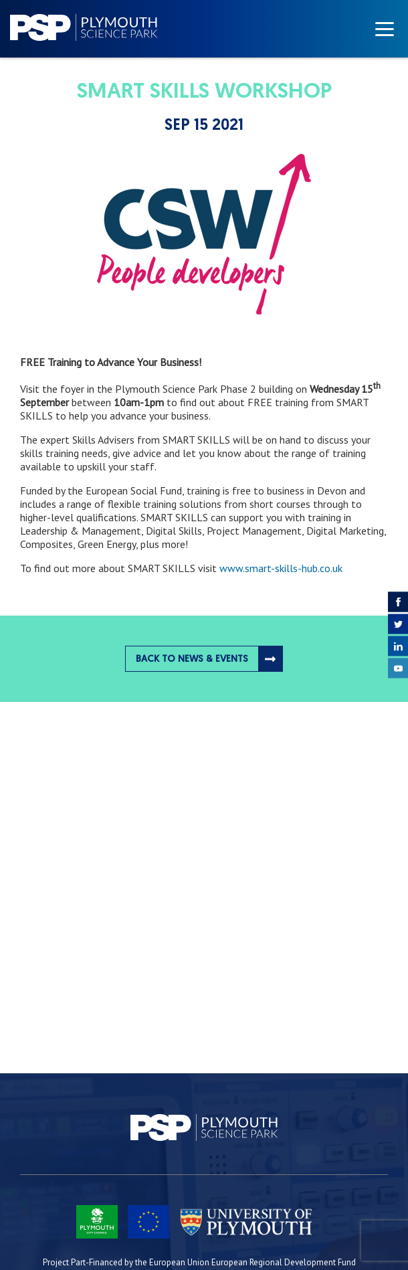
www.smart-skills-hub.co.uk (280, 568)
